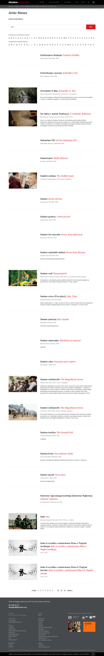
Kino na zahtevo (13, 639)
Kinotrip (40, 624)
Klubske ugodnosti (14, 634)
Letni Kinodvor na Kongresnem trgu (48, 636)
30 (58, 590)
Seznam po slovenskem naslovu (19, 35)
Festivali (40, 625)
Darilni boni (12, 632)
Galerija (11, 645)
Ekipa (39, 615)
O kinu (40, 613)
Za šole (40, 622)
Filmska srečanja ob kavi (45, 627)
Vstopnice (67, 2)
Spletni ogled (42, 638)
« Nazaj (33, 590)
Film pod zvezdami (43, 631)
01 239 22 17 (52, 6)
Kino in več (41, 618)
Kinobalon (41, 620)
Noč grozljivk (42, 634)
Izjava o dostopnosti (44, 647)
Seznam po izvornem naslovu (18, 42)
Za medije (41, 645)
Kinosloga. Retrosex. (44, 633)
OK (93, 654)
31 (61, 590)
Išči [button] (90, 27)
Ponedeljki (41, 629)
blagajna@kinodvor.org (18, 607)
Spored (41, 2)
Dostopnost (12, 629)
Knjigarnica (12, 643)
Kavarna (11, 646)
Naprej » (70, 590)
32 (65, 590)
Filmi (77, 2)
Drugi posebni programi (45, 640)
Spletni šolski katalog (16, 19)
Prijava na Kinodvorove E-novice (17, 630)
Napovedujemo (54, 2)
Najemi (40, 643)
